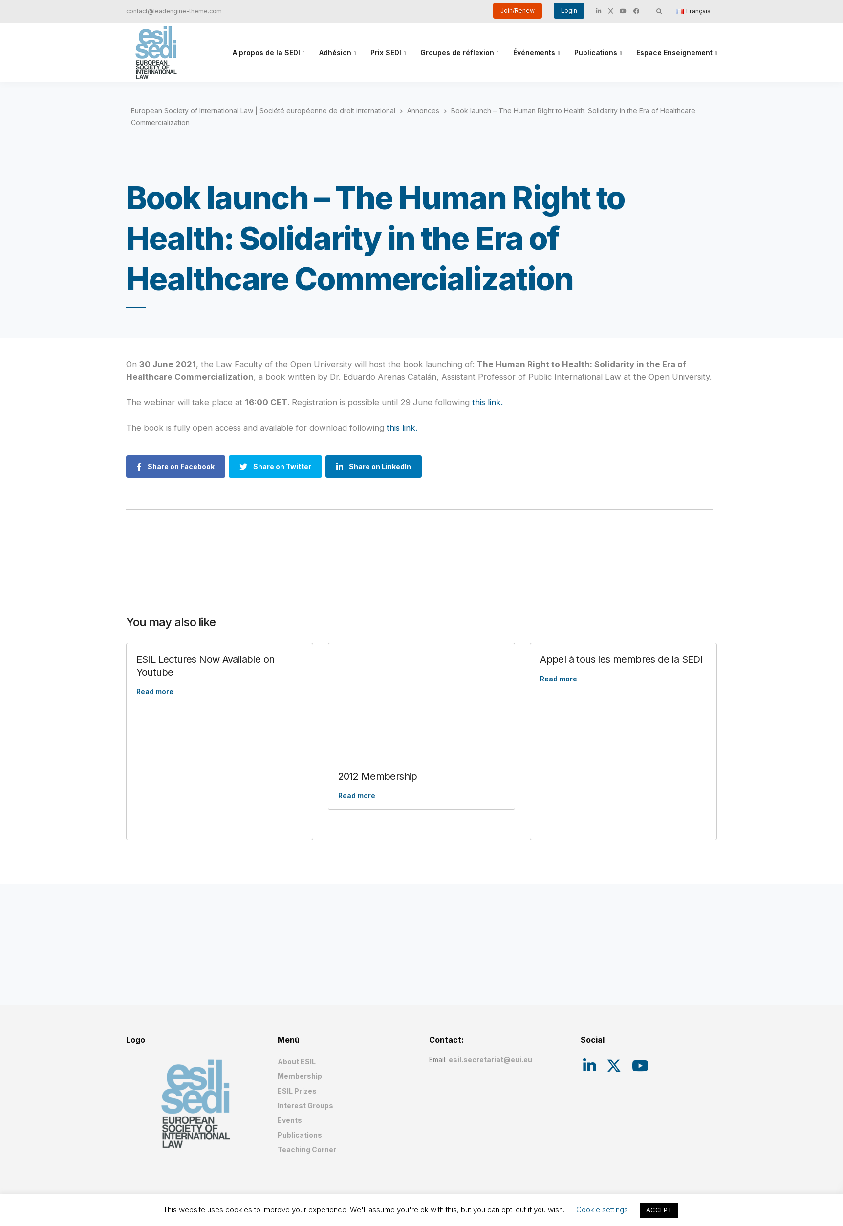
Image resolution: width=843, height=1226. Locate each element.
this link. (487, 402)
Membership (300, 1076)
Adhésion (335, 52)
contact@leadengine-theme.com (174, 11)
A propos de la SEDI (266, 52)
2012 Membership (377, 776)
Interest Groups (305, 1105)
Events (290, 1120)
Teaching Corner (307, 1149)
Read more (154, 691)
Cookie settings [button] (602, 1209)
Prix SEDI (385, 52)
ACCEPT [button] (659, 1210)
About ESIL (297, 1061)
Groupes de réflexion (457, 52)
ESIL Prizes (297, 1091)
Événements (534, 52)
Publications (595, 52)
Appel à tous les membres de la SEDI (621, 659)
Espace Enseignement (674, 52)
